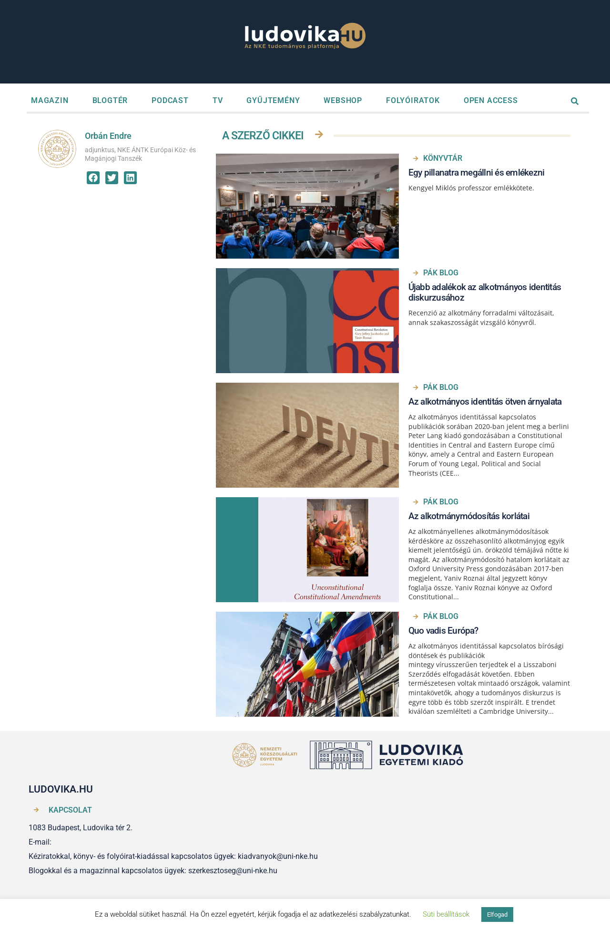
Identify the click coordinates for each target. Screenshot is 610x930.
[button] (93, 177)
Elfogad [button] (497, 914)
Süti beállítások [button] (446, 914)
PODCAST (170, 100)
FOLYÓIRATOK (413, 100)
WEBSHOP (343, 100)
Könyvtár (442, 158)
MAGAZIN (50, 100)
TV (218, 100)
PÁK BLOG (440, 272)
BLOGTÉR (110, 100)
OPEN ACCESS (491, 100)
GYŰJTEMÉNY (273, 100)
